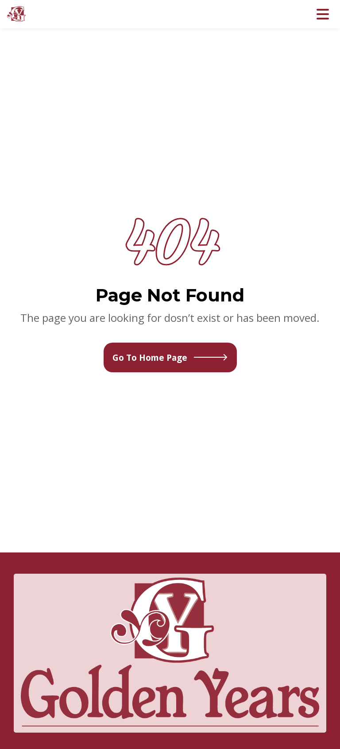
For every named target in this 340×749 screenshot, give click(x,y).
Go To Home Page (170, 357)
